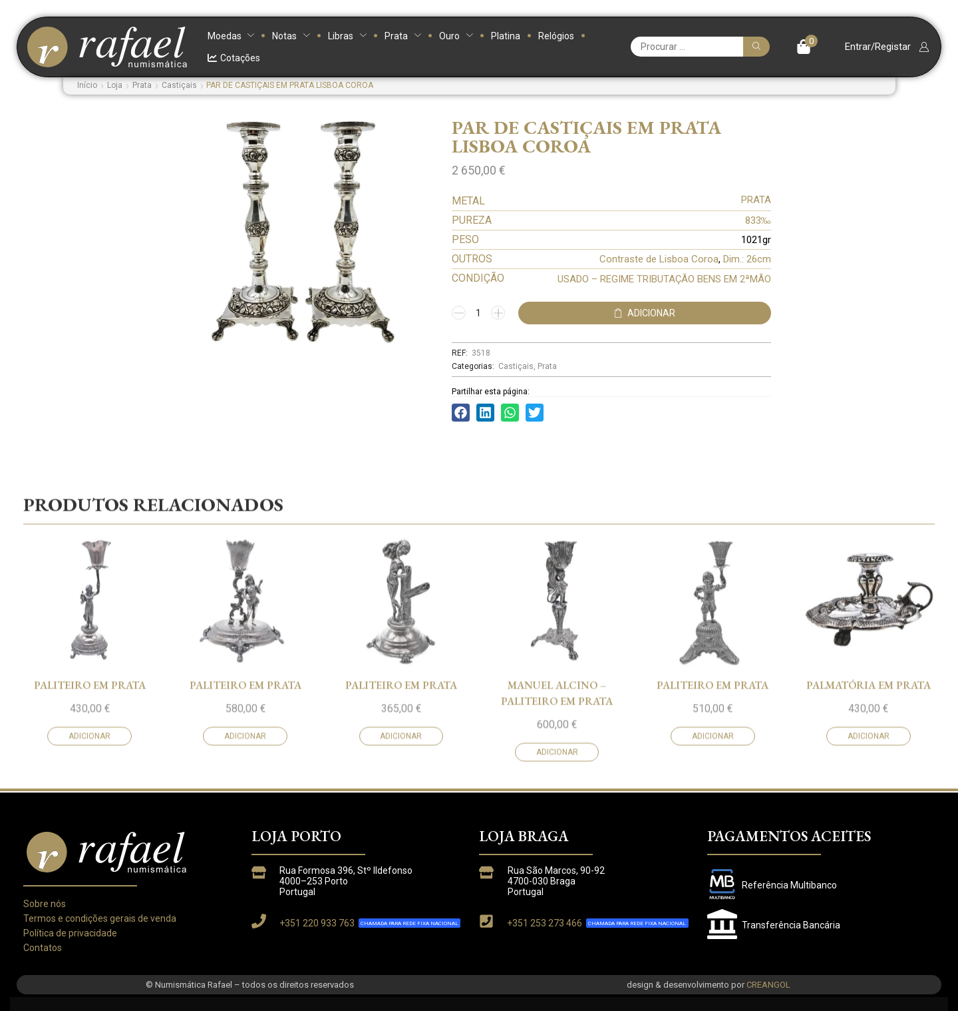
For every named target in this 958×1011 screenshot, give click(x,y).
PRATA (756, 200)
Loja (114, 85)
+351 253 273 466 (544, 923)
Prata (142, 85)
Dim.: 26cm (747, 259)
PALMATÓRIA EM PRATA (868, 773)
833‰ (758, 220)
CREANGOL (768, 985)
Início (87, 85)
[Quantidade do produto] (478, 313)
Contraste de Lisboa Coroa (658, 259)
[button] (807, 46)
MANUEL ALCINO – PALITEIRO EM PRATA (557, 781)
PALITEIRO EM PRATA (90, 773)
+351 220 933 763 (317, 923)
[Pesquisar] (756, 47)
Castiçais (179, 85)
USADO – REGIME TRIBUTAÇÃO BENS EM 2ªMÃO (664, 279)
